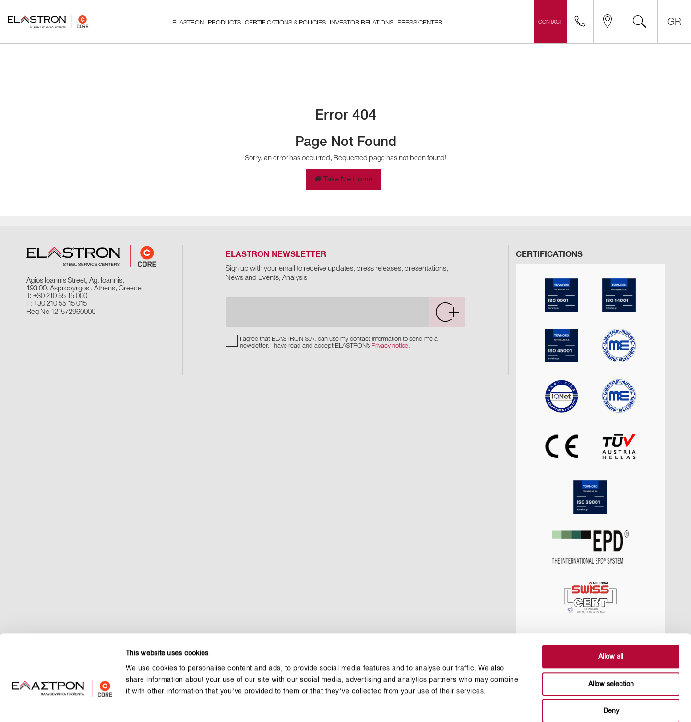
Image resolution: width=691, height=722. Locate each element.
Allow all (610, 607)
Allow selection (611, 634)
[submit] (447, 312)
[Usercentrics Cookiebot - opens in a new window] (62, 703)
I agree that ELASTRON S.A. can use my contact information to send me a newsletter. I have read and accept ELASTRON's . (339, 342)
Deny (611, 661)
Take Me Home (343, 179)
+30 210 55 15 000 (60, 296)
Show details (485, 703)
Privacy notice (389, 345)
